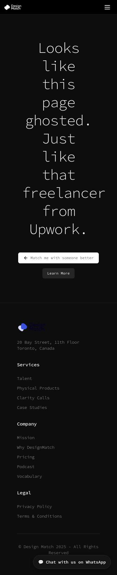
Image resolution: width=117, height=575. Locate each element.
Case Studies (32, 407)
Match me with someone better (58, 257)
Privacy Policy (34, 506)
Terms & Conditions (39, 516)
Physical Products (38, 388)
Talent (24, 378)
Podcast (26, 466)
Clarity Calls (33, 397)
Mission (26, 437)
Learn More (58, 273)
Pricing (26, 457)
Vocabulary (29, 476)
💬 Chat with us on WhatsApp (72, 562)
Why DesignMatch (36, 447)
